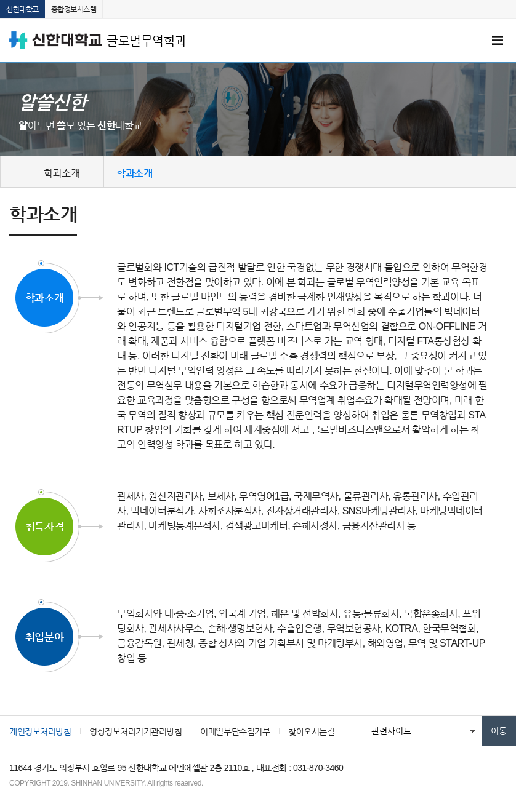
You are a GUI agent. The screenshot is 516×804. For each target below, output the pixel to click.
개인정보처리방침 (40, 731)
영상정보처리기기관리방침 (135, 731)
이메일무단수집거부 (235, 731)
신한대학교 (22, 9)
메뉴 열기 (497, 40)
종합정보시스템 (74, 9)
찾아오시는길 (311, 731)
